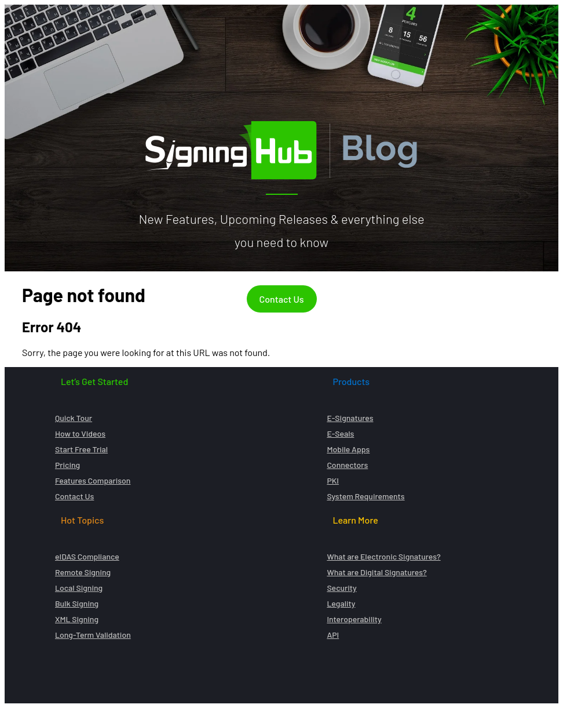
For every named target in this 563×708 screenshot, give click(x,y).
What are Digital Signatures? (376, 572)
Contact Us (281, 298)
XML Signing (76, 619)
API (333, 635)
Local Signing (79, 588)
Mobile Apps (348, 449)
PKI (333, 480)
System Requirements (365, 496)
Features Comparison (92, 480)
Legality (341, 603)
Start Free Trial (81, 449)
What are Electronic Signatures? (383, 556)
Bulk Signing (76, 603)
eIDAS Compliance (87, 556)
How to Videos (80, 433)
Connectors (347, 465)
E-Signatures (350, 418)
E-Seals (340, 433)
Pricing (67, 465)
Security (341, 588)
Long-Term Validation (93, 635)
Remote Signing (83, 572)
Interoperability (354, 619)
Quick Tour (73, 418)
